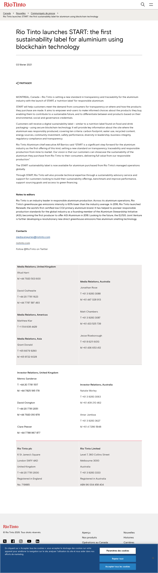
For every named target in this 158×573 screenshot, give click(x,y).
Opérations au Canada (95, 542)
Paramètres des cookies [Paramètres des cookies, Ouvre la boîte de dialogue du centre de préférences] (117, 551)
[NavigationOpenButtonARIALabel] (151, 5)
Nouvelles (129, 532)
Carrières (129, 542)
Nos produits (89, 537)
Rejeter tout (118, 559)
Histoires (129, 537)
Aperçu (86, 532)
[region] (79, 558)
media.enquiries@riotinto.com (33, 237)
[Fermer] (153, 558)
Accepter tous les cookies (117, 566)
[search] (143, 5)
